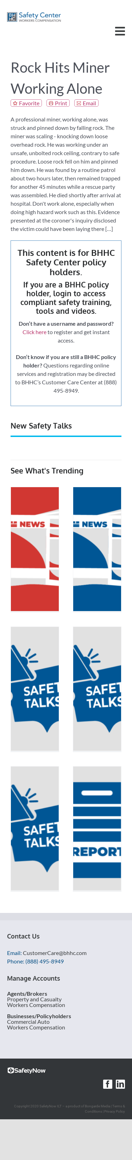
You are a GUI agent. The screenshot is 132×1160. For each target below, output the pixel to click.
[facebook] (107, 1084)
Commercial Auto (28, 1021)
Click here (34, 332)
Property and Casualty (34, 999)
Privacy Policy (114, 1111)
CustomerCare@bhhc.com (55, 952)
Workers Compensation (36, 1004)
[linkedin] (120, 1084)
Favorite (29, 103)
